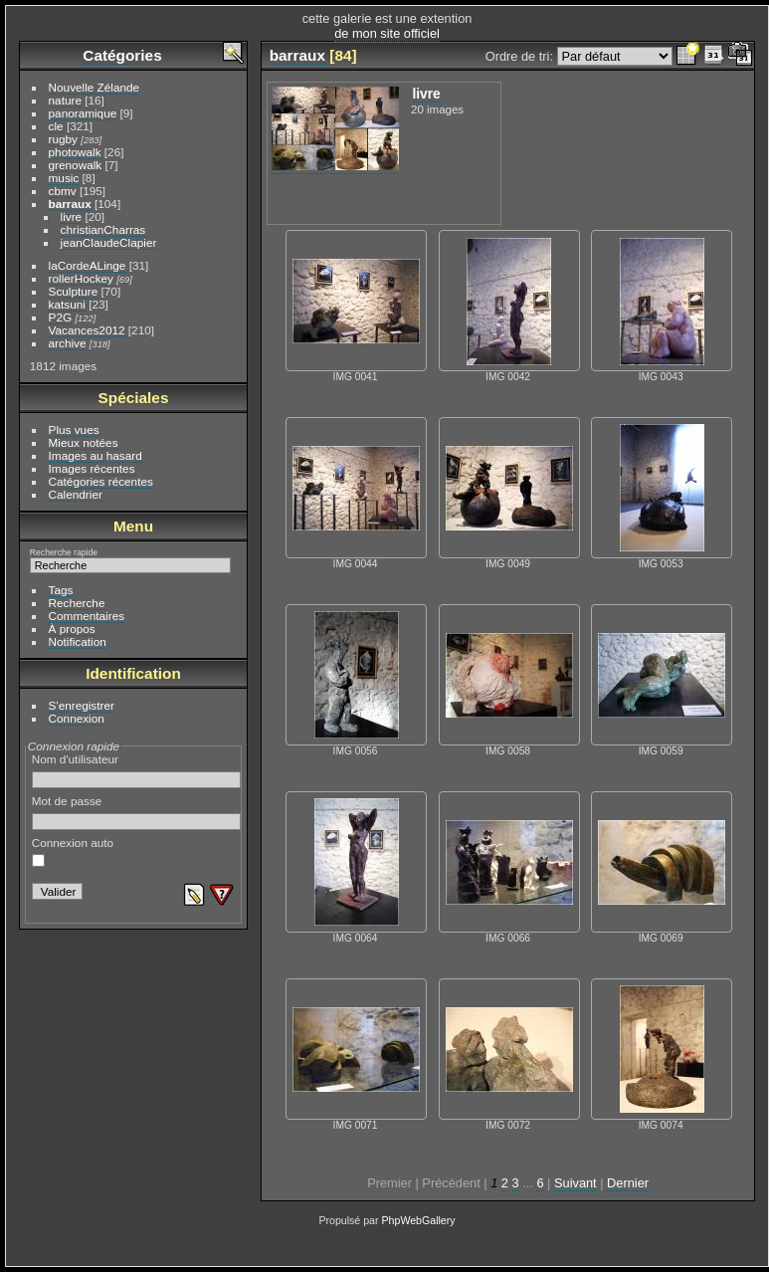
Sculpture (73, 291)
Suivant (575, 1182)
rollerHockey (81, 278)
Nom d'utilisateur (137, 770)
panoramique (83, 112)
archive (68, 342)
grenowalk (75, 164)
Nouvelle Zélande (94, 87)
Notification (77, 641)
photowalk (75, 151)
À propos (72, 628)
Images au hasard (95, 455)
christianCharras (103, 229)
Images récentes (92, 468)
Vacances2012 (87, 329)
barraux (70, 203)
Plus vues (74, 429)
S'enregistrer (81, 705)
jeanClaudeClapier (109, 242)
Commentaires (87, 615)
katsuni (67, 304)
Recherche (77, 602)
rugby (63, 138)
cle (56, 125)
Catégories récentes (101, 481)
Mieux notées (83, 442)
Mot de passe (137, 812)
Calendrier (75, 494)
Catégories (122, 55)
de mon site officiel (387, 33)
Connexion (76, 718)
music (64, 177)
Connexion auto (72, 852)
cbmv (63, 190)
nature (65, 100)
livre (72, 216)
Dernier (628, 1182)
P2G (61, 317)
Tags (61, 589)
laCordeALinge (87, 265)
